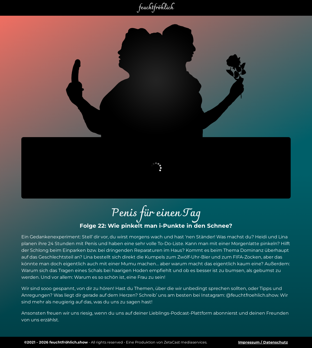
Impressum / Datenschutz (263, 342)
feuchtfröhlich (156, 8)
